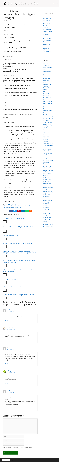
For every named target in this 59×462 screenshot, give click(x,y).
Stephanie (9, 310)
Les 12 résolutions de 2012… (12, 236)
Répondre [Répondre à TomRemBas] (7, 340)
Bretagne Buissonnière (23, 3)
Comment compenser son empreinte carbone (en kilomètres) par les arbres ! (48, 31)
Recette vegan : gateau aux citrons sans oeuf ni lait (48, 49)
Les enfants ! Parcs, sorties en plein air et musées (48, 145)
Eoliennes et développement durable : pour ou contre (20, 287)
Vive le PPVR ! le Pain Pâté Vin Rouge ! (14, 218)
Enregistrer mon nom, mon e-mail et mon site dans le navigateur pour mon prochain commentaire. (18, 448)
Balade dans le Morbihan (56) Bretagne (47, 73)
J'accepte (6, 460)
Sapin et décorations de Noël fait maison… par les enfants (17, 205)
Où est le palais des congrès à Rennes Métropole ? (18, 243)
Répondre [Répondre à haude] (7, 408)
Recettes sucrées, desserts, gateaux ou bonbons (47, 201)
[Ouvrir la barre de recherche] (53, 3)
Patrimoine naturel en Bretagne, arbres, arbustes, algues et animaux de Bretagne (48, 160)
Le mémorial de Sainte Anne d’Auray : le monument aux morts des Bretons (19, 261)
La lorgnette (10, 371)
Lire (4, 221)
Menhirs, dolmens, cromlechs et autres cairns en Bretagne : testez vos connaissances (18, 227)
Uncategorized (47, 217)
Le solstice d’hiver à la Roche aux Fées (12, 207)
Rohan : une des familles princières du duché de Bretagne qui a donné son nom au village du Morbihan (20, 252)
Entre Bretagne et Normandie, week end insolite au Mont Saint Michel (19, 270)
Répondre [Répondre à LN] (7, 363)
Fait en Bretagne (47, 130)
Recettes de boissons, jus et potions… (47, 183)
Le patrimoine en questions (10, 204)
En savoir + (28, 460)
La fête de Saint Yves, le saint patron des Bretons (18, 295)
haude (8, 391)
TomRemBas (10, 328)
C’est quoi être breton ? (10, 279)
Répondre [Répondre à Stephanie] (7, 320)
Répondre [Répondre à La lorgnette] (7, 383)
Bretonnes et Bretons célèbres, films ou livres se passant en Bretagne (47, 103)
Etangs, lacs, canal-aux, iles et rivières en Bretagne (48, 118)
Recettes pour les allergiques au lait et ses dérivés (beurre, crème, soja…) (48, 194)
